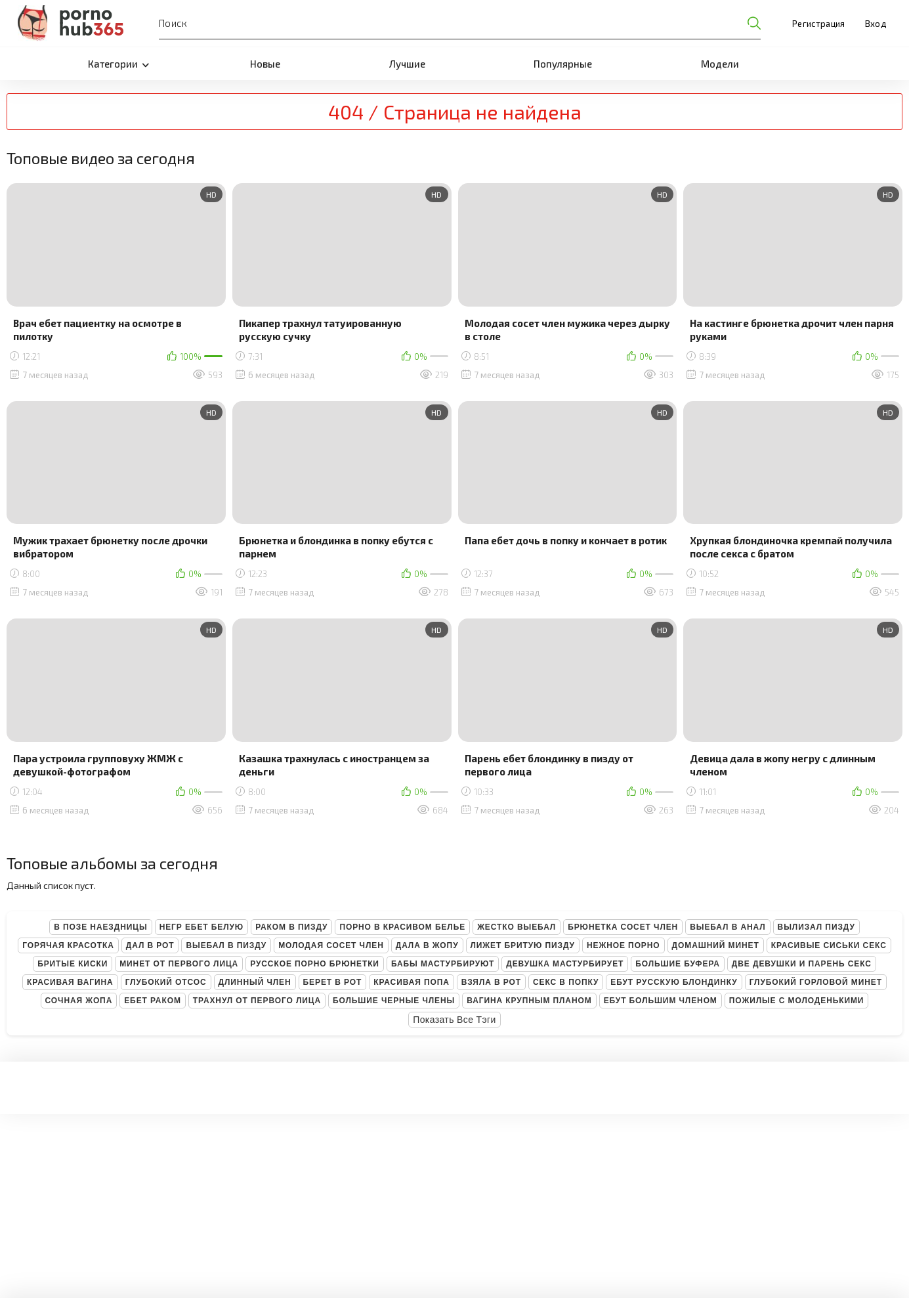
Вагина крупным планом (529, 1000)
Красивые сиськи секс (829, 945)
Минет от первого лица (178, 963)
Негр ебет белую (201, 927)
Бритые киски (72, 963)
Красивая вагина (70, 982)
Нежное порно (623, 945)
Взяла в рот (491, 982)
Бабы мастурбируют (442, 963)
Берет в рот (332, 982)
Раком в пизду (291, 927)
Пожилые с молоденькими (796, 1000)
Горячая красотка (68, 945)
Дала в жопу (427, 945)
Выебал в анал (727, 927)
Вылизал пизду (816, 927)
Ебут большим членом (660, 1000)
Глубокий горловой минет (816, 982)
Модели (720, 64)
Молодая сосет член (331, 945)
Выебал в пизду (226, 945)
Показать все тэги (454, 1019)
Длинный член (255, 982)
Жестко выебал (516, 927)
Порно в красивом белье (402, 927)
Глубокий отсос (166, 982)
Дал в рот (150, 945)
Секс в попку (566, 982)
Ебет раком (152, 1000)
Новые (265, 64)
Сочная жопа (79, 1000)
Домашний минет (715, 945)
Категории (118, 64)
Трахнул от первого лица (257, 1000)
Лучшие (407, 64)
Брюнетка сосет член (623, 927)
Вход (875, 23)
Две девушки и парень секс (802, 963)
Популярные (563, 64)
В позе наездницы (100, 927)
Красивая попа (411, 982)
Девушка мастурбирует (565, 963)
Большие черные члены (394, 1000)
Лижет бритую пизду (523, 945)
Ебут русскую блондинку (673, 982)
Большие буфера (677, 963)
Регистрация (818, 23)
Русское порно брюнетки (314, 963)
